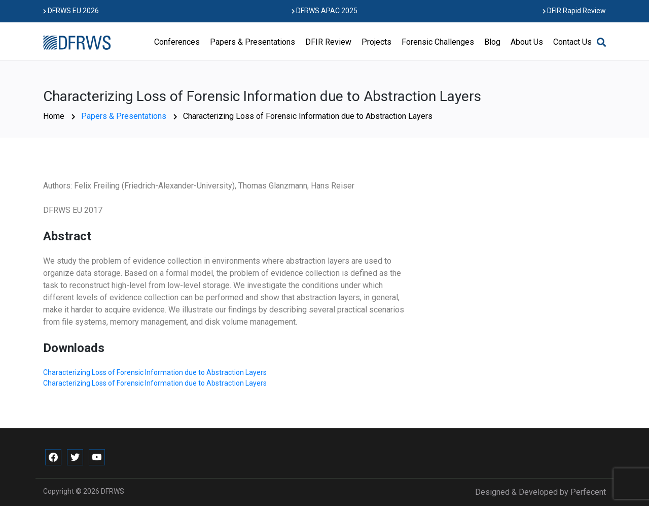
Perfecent (588, 492)
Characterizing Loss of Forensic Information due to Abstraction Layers (155, 372)
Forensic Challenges (438, 42)
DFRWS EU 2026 (71, 11)
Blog (492, 42)
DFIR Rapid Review (574, 11)
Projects (376, 42)
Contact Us (572, 42)
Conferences (177, 42)
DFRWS (112, 491)
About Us (527, 42)
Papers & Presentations (252, 42)
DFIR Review (328, 42)
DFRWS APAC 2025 (324, 11)
